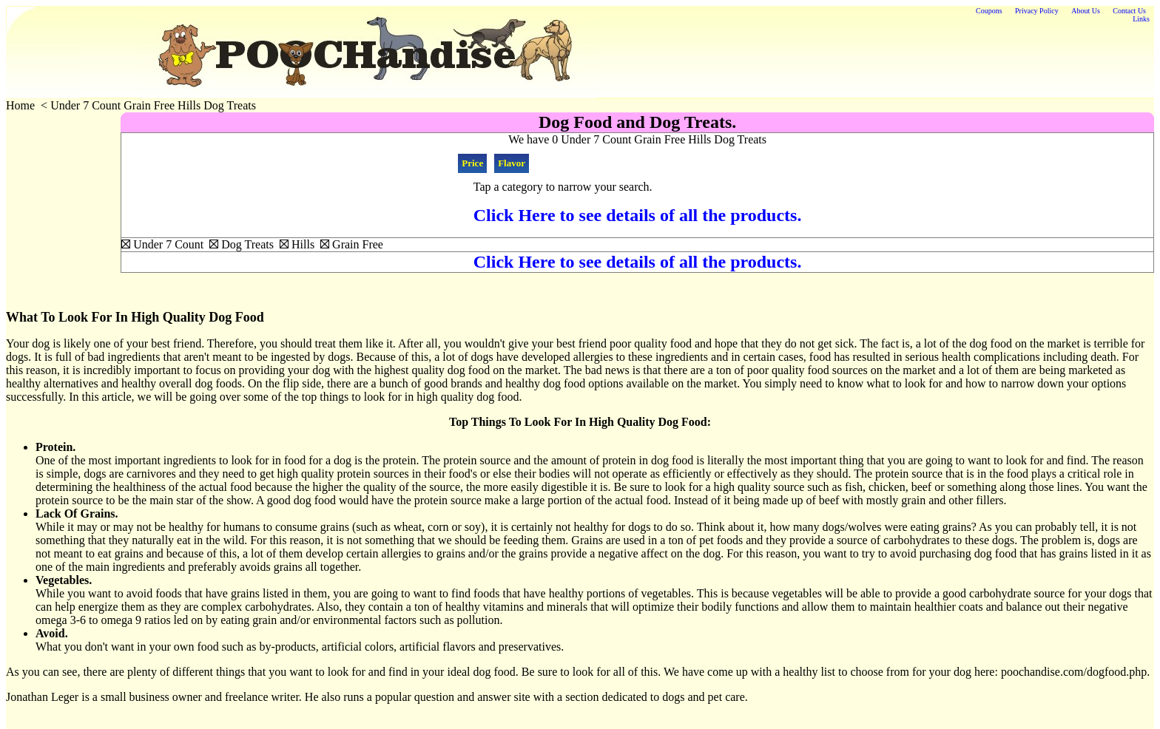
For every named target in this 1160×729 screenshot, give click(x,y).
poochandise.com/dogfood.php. (1075, 671)
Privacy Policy (1037, 11)
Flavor (511, 163)
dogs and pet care (703, 697)
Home (20, 105)
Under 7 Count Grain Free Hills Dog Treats (153, 105)
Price (472, 163)
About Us (1085, 11)
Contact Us (1129, 11)
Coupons (989, 11)
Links (1141, 19)
